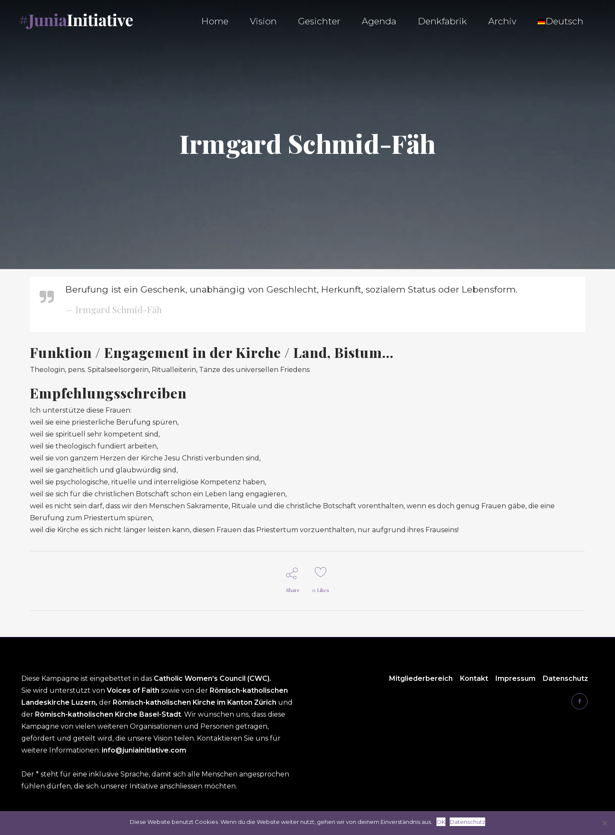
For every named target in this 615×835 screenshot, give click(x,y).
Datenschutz (565, 678)
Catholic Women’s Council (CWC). (212, 678)
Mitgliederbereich (421, 678)
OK (440, 821)
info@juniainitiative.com (144, 750)
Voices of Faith (134, 690)
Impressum (515, 678)
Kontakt (474, 678)
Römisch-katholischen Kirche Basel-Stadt (108, 714)
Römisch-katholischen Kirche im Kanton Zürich (195, 702)
